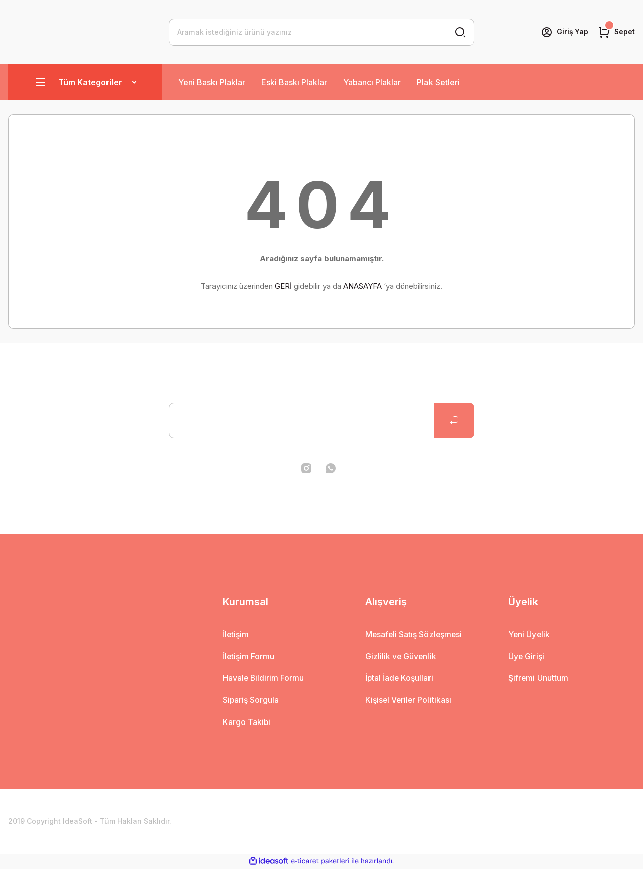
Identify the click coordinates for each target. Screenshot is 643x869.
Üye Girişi (526, 657)
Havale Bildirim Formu (264, 679)
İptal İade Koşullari (400, 679)
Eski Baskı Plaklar (294, 82)
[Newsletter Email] (321, 420)
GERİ (283, 286)
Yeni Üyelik (529, 635)
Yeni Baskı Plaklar (211, 82)
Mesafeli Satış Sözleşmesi (415, 635)
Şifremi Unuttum (538, 679)
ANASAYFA (362, 286)
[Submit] (454, 420)
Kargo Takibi (247, 723)
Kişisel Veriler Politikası (409, 701)
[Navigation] (85, 82)
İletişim (236, 635)
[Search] (321, 32)
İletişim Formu (249, 657)
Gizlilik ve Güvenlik (401, 657)
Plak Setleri (438, 82)
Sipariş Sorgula (251, 701)
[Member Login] (564, 32)
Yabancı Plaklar (372, 82)
